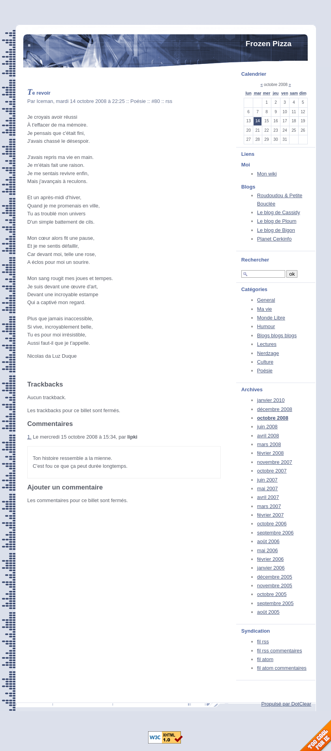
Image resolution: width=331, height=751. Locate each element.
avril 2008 (268, 436)
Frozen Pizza (269, 43)
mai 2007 (267, 488)
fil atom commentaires (282, 668)
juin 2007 (267, 480)
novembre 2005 (274, 585)
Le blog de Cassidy (278, 212)
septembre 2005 (275, 603)
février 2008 (270, 453)
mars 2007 (269, 506)
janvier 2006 (271, 568)
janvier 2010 (271, 400)
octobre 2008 (272, 418)
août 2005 (268, 612)
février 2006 (270, 559)
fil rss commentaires (279, 651)
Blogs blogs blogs (277, 335)
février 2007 (270, 515)
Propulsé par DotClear (286, 704)
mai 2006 (267, 550)
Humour (266, 326)
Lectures (266, 344)
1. (29, 437)
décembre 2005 (274, 577)
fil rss (263, 642)
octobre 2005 (272, 594)
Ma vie (264, 309)
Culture (265, 362)
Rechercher (255, 260)
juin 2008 (267, 427)
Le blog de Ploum (277, 221)
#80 (155, 101)
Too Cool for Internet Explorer (315, 735)
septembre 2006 (275, 533)
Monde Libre (271, 318)
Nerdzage (268, 353)
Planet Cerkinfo (274, 239)
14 (257, 121)
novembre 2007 (274, 462)
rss (169, 101)
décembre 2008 (274, 409)
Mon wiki (267, 174)
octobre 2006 (272, 524)
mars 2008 (269, 444)
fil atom (265, 659)
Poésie (265, 371)
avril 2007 (268, 497)
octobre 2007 (272, 471)
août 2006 (268, 541)
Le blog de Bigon (276, 230)
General (266, 300)
